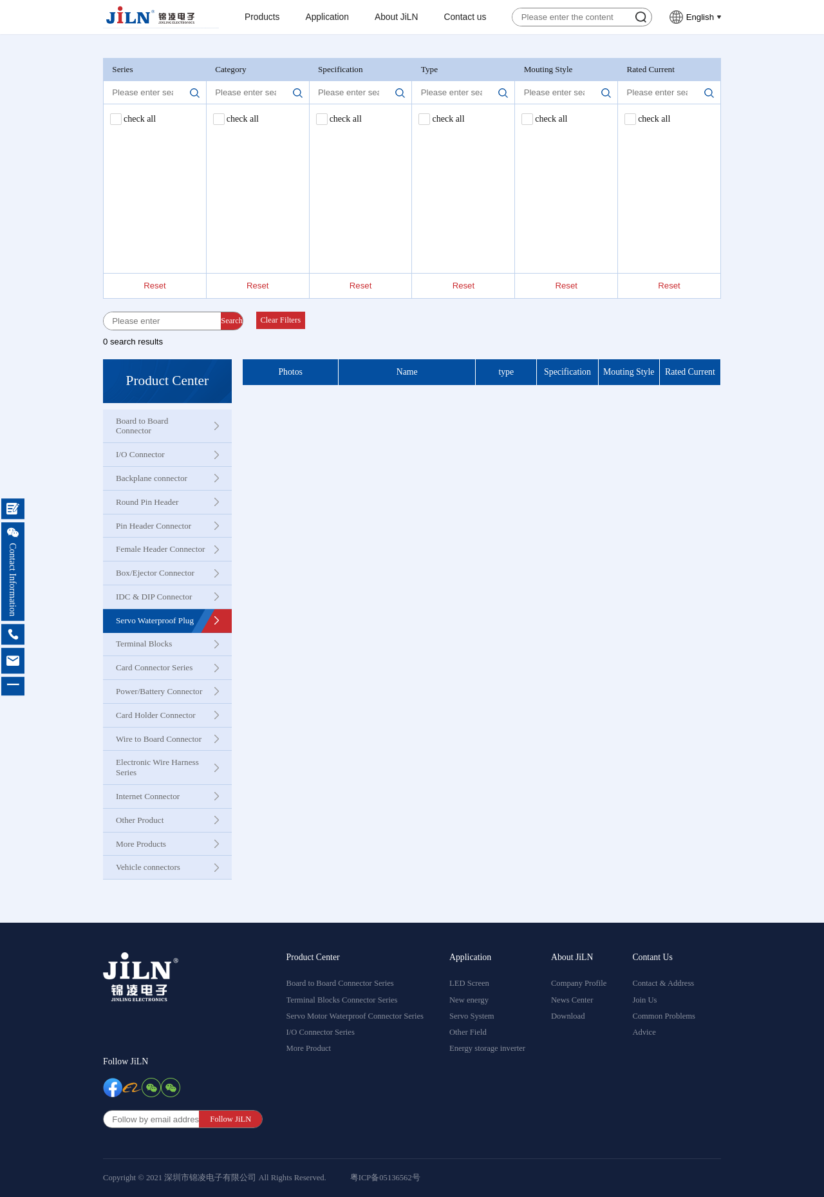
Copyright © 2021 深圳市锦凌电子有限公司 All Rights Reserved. (214, 1177)
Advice (643, 1032)
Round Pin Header (147, 502)
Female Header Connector (160, 549)
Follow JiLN (125, 1061)
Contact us (465, 17)
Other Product (140, 820)
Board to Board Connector (142, 426)
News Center (572, 999)
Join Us (644, 999)
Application (327, 17)
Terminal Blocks (144, 643)
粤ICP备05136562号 (385, 1177)
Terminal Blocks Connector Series (342, 999)
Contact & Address (663, 983)
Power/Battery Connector (159, 691)
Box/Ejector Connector (155, 573)
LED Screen (469, 983)
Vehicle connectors (148, 867)
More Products (141, 844)
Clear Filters (280, 320)
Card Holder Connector (156, 715)
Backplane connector (151, 478)
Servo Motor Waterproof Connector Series (355, 1016)
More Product (309, 1048)
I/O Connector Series (320, 1032)
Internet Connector (148, 796)
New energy (469, 999)
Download (568, 1016)
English (700, 17)
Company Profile (578, 983)
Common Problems (663, 1016)
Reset (154, 285)
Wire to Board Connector (158, 739)
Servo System (471, 1016)
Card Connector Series (154, 667)
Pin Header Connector (153, 526)
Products (262, 17)
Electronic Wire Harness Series (157, 767)
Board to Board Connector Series (340, 983)
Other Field (468, 1032)
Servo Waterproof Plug (155, 620)
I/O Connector (140, 454)
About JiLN (396, 17)
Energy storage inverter (487, 1048)
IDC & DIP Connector (154, 596)
